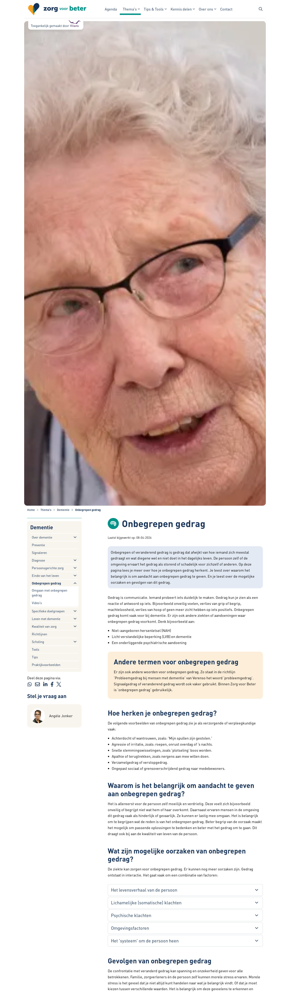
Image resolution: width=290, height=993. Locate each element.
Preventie (38, 545)
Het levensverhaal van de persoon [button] (144, 890)
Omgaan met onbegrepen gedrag (49, 592)
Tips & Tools (154, 9)
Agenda (111, 9)
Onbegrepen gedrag (46, 583)
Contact (226, 9)
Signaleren (39, 552)
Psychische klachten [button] (131, 915)
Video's (37, 603)
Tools (35, 649)
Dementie (41, 527)
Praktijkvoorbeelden (46, 665)
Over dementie (42, 537)
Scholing (38, 642)
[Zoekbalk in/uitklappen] (260, 9)
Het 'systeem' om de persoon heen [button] (145, 940)
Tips (35, 657)
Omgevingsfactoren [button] (130, 928)
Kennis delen (181, 9)
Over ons (206, 9)
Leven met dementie (46, 619)
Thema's (130, 9)
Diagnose (38, 560)
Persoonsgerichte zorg (48, 568)
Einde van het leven (45, 575)
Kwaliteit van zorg (44, 626)
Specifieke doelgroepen (48, 611)
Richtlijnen (39, 634)
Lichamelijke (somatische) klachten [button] (146, 902)
